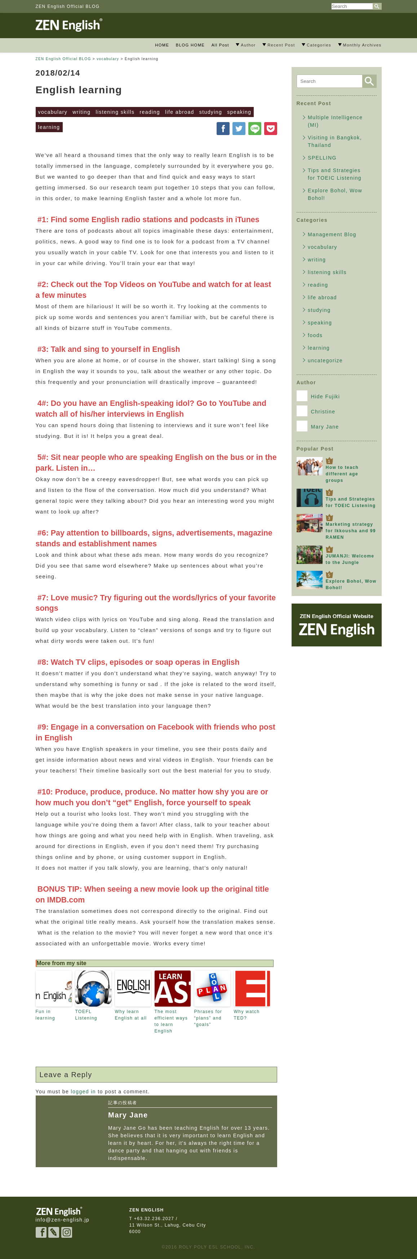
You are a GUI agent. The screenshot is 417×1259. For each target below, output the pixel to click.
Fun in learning (46, 1015)
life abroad (179, 112)
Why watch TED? (247, 1015)
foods (315, 335)
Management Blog (332, 234)
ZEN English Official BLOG (68, 6)
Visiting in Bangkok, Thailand (335, 141)
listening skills (115, 112)
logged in (83, 1091)
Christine (316, 411)
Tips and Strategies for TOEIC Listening (334, 174)
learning (49, 127)
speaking (239, 112)
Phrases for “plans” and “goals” (208, 1018)
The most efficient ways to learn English (171, 1021)
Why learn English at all (131, 1015)
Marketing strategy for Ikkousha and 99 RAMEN (351, 531)
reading (149, 112)
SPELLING (322, 158)
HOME (162, 45)
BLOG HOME (190, 45)
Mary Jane (318, 426)
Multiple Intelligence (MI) (335, 121)
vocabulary (53, 112)
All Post (220, 45)
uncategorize (325, 360)
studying (210, 112)
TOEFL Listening (86, 1015)
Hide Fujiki (318, 395)
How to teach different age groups (342, 474)
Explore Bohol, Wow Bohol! (335, 194)
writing (81, 112)
